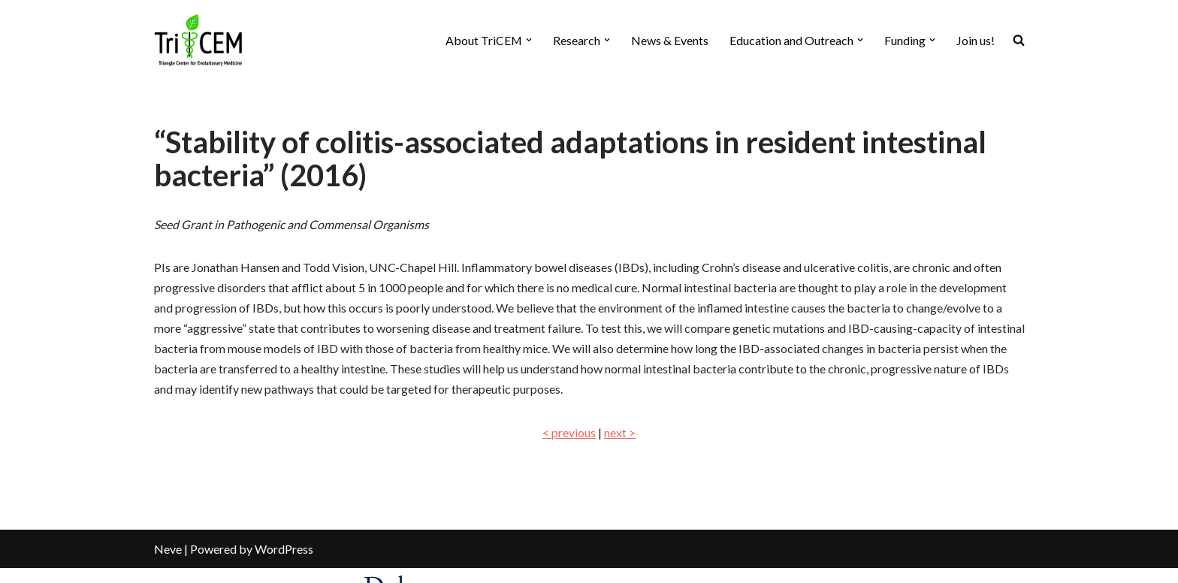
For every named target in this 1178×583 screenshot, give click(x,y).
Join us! (975, 40)
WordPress (284, 564)
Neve (168, 564)
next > (620, 432)
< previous (569, 432)
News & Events (669, 40)
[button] (529, 40)
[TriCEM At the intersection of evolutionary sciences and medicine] (199, 40)
